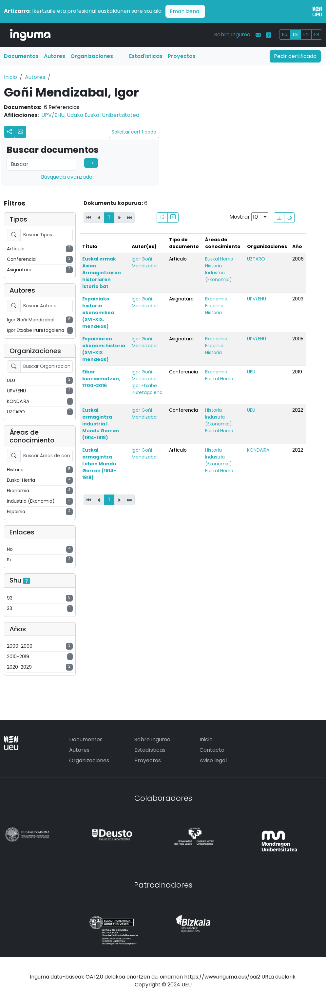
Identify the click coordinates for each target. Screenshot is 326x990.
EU (284, 34)
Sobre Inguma (232, 34)
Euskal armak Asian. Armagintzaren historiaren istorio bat (101, 273)
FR (316, 34)
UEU (251, 372)
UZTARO (256, 259)
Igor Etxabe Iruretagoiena (147, 389)
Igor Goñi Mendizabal (145, 262)
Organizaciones (91, 56)
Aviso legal (213, 760)
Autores (54, 56)
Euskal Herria (219, 259)
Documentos (21, 56)
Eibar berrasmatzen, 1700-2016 (101, 379)
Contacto (212, 750)
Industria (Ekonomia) (218, 276)
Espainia (214, 305)
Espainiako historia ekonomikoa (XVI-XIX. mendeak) (98, 313)
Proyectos (182, 56)
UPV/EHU (53, 115)
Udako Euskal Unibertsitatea (103, 115)
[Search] (41, 164)
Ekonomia (216, 299)
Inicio (10, 77)
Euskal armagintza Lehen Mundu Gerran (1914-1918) (99, 464)
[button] (20, 132)
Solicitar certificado (134, 132)
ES (295, 34)
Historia (213, 265)
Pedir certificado (295, 56)
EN (306, 34)
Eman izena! (185, 11)
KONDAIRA (258, 450)
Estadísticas (146, 56)
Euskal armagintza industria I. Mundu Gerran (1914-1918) (100, 424)
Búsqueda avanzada (66, 177)
